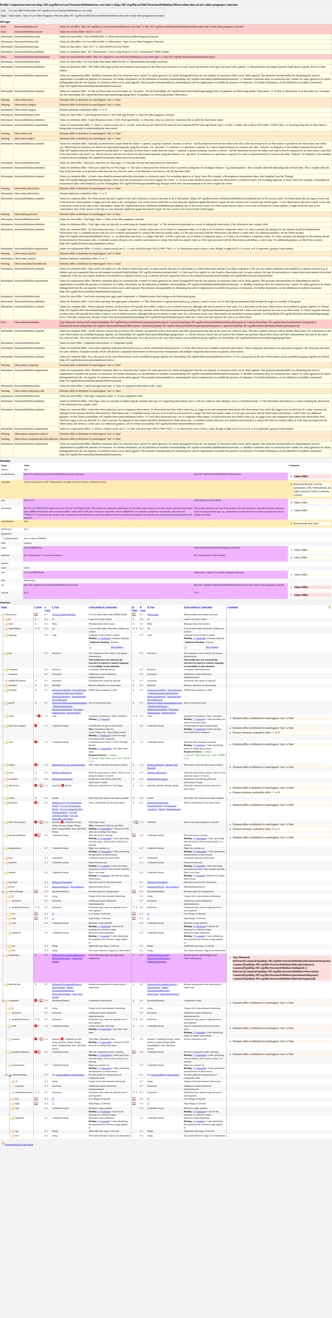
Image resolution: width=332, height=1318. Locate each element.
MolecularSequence (61, 958)
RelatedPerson (173, 809)
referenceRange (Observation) (70, 1074)
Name (4, 607)
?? (99, 638)
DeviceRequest (79, 690)
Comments (232, 607)
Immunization (58, 712)
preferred (105, 638)
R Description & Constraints (198, 607)
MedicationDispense (62, 706)
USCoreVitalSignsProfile (64, 614)
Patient (161, 809)
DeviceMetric (77, 886)
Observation (153, 614)
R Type (151, 607)
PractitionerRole (59, 812)
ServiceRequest (59, 699)
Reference (57, 690)
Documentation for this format (17, 1144)
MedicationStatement (62, 709)
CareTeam (152, 809)
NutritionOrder (79, 696)
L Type (55, 607)
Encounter (67, 779)
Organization (170, 805)
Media (70, 987)
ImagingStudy (73, 712)
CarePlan (66, 690)
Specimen (66, 882)
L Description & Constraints (103, 607)
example (200, 745)
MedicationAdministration (74, 702)
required (105, 719)
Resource (66, 772)
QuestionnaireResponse (73, 955)
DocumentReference (71, 984)
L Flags (38, 607)
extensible (106, 748)
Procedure (78, 709)
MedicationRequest (61, 696)
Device (65, 886)
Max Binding (117, 647)
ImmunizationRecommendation (68, 693)
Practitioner (163, 802)
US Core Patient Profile (73, 764)
